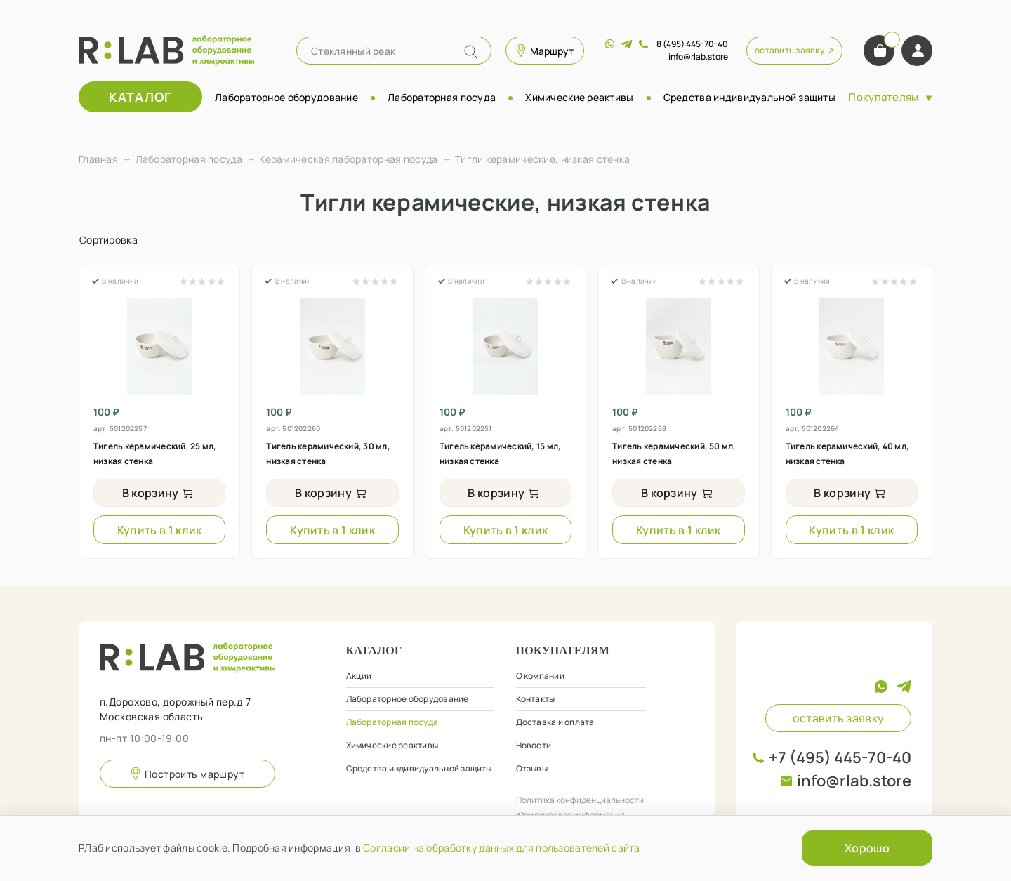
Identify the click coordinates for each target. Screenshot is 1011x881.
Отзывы (532, 768)
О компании (540, 676)
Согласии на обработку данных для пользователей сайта (501, 847)
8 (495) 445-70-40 (692, 44)
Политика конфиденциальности (580, 800)
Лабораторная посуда (442, 97)
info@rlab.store (854, 780)
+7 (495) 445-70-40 (840, 757)
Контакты (535, 699)
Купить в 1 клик (159, 530)
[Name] (470, 51)
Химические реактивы (579, 97)
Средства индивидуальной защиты (749, 97)
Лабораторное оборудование (286, 97)
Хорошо (867, 848)
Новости (534, 745)
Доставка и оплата (555, 722)
